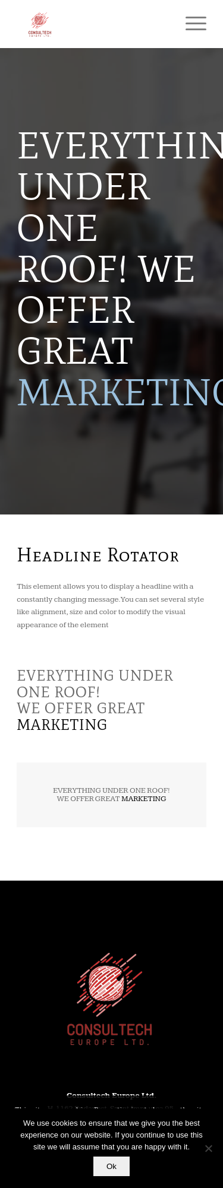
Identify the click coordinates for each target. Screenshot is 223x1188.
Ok (111, 1166)
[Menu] (190, 23)
